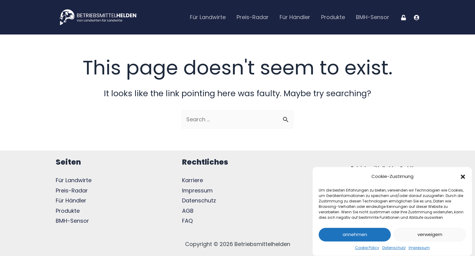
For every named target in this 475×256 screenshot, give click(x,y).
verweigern (429, 236)
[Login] (403, 17)
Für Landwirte (208, 17)
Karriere (192, 180)
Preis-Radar (253, 17)
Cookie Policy (367, 249)
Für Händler (295, 17)
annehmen (355, 236)
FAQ (187, 221)
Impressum (419, 249)
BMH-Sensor (372, 17)
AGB (188, 211)
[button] (463, 178)
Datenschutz (394, 249)
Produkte (333, 17)
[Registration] (416, 17)
